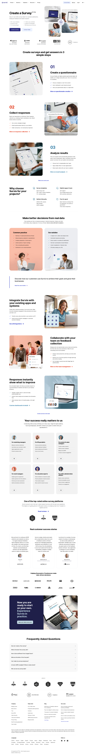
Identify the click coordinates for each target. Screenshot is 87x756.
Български (46, 744)
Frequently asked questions (33, 708)
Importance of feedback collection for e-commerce (51, 707)
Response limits (31, 719)
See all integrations (15, 324)
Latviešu (31, 744)
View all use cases (65, 721)
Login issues (30, 713)
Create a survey (15, 29)
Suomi (43, 742)
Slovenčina (38, 742)
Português (13, 742)
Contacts (29, 710)
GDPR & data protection (32, 717)
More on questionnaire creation (60, 91)
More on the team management (60, 366)
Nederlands (45, 740)
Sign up (73, 2)
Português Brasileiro (21, 742)
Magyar (40, 740)
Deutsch (17, 740)
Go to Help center (31, 706)
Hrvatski (16, 744)
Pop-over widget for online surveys (51, 709)
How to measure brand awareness (67, 709)
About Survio (13, 708)
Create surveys (45, 729)
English (22, 740)
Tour (12, 710)
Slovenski (22, 744)
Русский (28, 742)
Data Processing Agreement (16, 721)
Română (32, 742)
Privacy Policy (14, 719)
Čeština (12, 740)
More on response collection (18, 132)
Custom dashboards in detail (18, 405)
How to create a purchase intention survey (68, 718)
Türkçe (41, 744)
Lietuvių (26, 744)
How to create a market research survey (67, 713)
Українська (53, 742)
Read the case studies (20, 285)
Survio (17, 751)
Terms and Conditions (15, 717)
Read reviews (42, 511)
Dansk (12, 744)
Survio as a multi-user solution (50, 714)
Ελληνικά (36, 744)
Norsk (50, 740)
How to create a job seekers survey (68, 715)
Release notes (14, 706)
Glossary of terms (31, 715)
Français (31, 740)
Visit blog (46, 720)
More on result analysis (57, 172)
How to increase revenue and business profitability (67, 707)
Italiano (35, 740)
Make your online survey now (25, 622)
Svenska (47, 742)
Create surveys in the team (43, 413)
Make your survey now (43, 180)
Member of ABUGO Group (15, 752)
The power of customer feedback (51, 712)
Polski (54, 740)
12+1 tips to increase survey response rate (49, 717)
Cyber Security (14, 715)
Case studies (13, 724)
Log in (78, 2)
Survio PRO (13, 713)
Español (26, 740)
